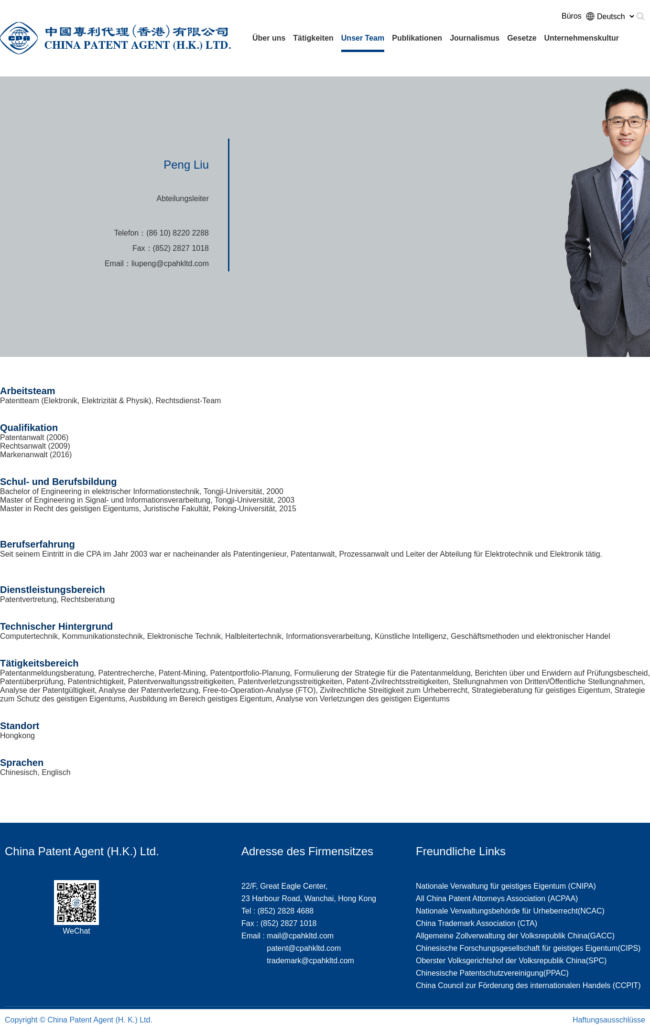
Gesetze (521, 38)
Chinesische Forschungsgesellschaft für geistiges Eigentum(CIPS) (528, 948)
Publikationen (417, 38)
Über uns (268, 38)
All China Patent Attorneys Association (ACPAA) (497, 898)
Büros (572, 16)
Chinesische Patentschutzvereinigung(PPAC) (492, 973)
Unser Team (362, 38)
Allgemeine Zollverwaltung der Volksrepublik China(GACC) (515, 936)
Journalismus (474, 38)
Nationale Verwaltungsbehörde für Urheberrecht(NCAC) (510, 911)
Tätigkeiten (313, 38)
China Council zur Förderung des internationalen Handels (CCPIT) (528, 985)
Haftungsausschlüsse (609, 1020)
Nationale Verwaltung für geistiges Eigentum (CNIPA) (506, 886)
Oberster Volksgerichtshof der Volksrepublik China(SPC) (511, 961)
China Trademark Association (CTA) (476, 923)
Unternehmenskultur (581, 38)
